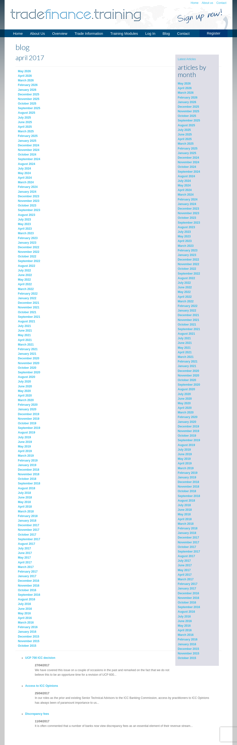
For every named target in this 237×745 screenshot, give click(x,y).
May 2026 (184, 83)
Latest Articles (187, 59)
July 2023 (184, 232)
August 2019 (186, 445)
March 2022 (185, 301)
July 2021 (184, 338)
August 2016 (186, 611)
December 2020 (188, 371)
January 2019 (187, 477)
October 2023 (187, 218)
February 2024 (187, 199)
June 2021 (185, 343)
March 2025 (185, 143)
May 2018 (184, 514)
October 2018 (187, 491)
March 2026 (185, 92)
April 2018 (185, 519)
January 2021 (187, 366)
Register (213, 33)
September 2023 (189, 222)
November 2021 (188, 320)
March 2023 (185, 246)
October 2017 (187, 547)
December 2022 (188, 259)
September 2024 (189, 171)
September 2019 (189, 440)
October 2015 (187, 658)
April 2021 (185, 352)
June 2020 (185, 398)
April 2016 (185, 630)
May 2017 (184, 570)
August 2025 (186, 125)
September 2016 (189, 607)
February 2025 (187, 148)
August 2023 (186, 227)
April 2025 (185, 139)
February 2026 (187, 97)
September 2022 (189, 273)
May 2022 (184, 292)
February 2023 (187, 250)
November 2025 (188, 111)
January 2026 (187, 102)
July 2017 (184, 560)
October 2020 (187, 380)
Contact (221, 3)
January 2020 (187, 422)
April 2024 (185, 190)
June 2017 (185, 565)
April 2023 (185, 241)
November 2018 (188, 486)
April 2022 (185, 296)
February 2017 (187, 584)
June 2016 (185, 621)
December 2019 (188, 426)
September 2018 (189, 496)
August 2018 (186, 500)
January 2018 (187, 533)
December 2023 (188, 208)
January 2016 (187, 644)
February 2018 (187, 528)
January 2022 (187, 310)
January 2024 (187, 204)
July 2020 (184, 394)
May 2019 (184, 459)
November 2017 (188, 542)
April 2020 (185, 408)
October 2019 (187, 435)
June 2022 (185, 287)
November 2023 (188, 213)
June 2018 (185, 509)
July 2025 (184, 130)
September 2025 (189, 120)
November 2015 (188, 653)
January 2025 (187, 153)
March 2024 (185, 194)
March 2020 (185, 412)
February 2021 (187, 361)
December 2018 (188, 482)
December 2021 (188, 315)
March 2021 (185, 357)
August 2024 (186, 176)
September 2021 (189, 329)
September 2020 (189, 384)
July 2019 (184, 449)
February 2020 (187, 417)
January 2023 (187, 255)
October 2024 (187, 167)
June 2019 (185, 454)
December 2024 (188, 157)
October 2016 (187, 602)
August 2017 (186, 556)
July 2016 (184, 616)
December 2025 (188, 106)
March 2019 (185, 468)
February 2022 (187, 306)
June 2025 (185, 134)
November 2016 (188, 598)
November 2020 (188, 375)
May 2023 (184, 236)
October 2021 (187, 324)
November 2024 (188, 162)
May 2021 (184, 347)
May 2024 (184, 185)
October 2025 (187, 116)
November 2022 (188, 264)
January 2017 (187, 588)
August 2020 (186, 389)
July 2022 (184, 282)
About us (207, 3)
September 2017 (189, 551)
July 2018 (184, 505)
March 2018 (185, 523)
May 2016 (184, 625)
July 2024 (184, 181)
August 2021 (186, 333)
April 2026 (185, 88)
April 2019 (185, 463)
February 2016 (187, 639)
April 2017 (185, 574)
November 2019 (188, 431)
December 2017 (188, 537)
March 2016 (185, 635)
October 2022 (187, 268)
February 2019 (187, 473)
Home (195, 3)
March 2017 (185, 579)
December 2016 (188, 593)
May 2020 (184, 403)
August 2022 (186, 278)
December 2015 (188, 649)
